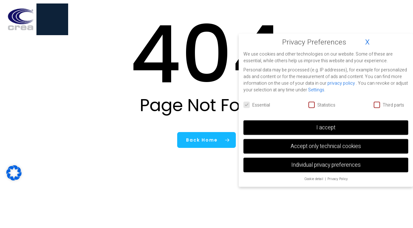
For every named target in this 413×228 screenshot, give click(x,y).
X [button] (367, 42)
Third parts (389, 105)
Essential (256, 105)
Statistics (321, 105)
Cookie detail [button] (314, 178)
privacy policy (341, 83)
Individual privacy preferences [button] (326, 165)
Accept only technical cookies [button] (326, 146)
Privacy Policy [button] (337, 178)
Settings (316, 89)
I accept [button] (325, 127)
